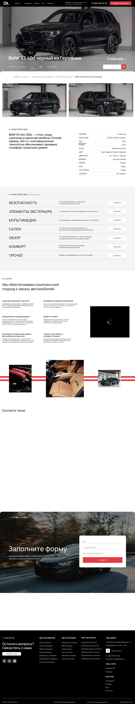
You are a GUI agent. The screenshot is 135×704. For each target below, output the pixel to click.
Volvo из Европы (45, 642)
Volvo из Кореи (67, 652)
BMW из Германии (45, 649)
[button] (120, 3)
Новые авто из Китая (89, 642)
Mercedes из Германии (47, 655)
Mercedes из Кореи (69, 655)
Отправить (102, 560)
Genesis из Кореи (68, 659)
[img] (124, 67)
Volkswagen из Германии (48, 659)
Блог (43, 3)
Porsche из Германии (47, 662)
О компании (28, 3)
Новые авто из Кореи (69, 642)
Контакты (50, 3)
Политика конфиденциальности (97, 702)
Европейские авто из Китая (91, 649)
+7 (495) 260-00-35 (113, 656)
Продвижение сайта (126, 702)
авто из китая (88, 638)
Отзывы (36, 3)
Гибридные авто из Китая (90, 659)
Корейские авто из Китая (90, 655)
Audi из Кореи (67, 649)
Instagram (109, 668)
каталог (25, 77)
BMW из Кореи (67, 646)
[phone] (102, 547)
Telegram (109, 672)
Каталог (17, 3)
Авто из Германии (45, 646)
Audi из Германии (45, 652)
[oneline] (102, 553)
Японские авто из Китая (90, 646)
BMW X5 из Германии (63, 77)
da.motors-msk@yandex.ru (74, 4)
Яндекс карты (116, 651)
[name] (102, 542)
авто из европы (47, 638)
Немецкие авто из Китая (90, 652)
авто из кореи (69, 638)
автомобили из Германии (42, 77)
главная (16, 77)
